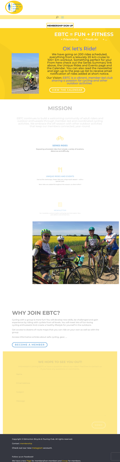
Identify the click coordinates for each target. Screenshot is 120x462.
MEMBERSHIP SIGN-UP (60, 25)
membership (26, 443)
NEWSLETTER (60, 210)
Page (29, 461)
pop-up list (81, 67)
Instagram (37, 448)
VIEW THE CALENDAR (67, 89)
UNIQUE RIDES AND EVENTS (60, 176)
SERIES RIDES (60, 145)
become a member (30, 344)
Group (65, 461)
